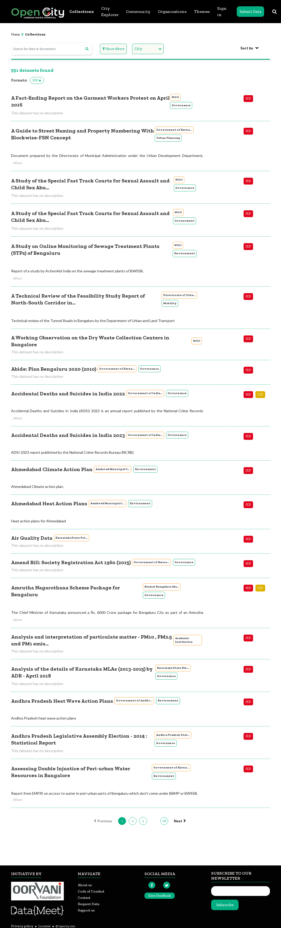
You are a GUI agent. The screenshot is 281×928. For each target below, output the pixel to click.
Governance (181, 105)
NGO (175, 97)
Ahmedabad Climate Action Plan (52, 469)
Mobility (170, 303)
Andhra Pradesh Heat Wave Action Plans (62, 701)
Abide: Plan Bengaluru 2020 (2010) (53, 369)
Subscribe (225, 905)
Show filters (113, 49)
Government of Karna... (174, 129)
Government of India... (145, 393)
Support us (86, 910)
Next (180, 821)
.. (153, 821)
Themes (202, 11)
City (138, 49)
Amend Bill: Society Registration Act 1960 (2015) (71, 562)
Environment (184, 253)
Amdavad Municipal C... (112, 469)
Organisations (172, 11)
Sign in (222, 11)
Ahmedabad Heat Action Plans (49, 503)
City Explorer (110, 11)
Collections (81, 11)
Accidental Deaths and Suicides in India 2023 (68, 435)
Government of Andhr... (134, 700)
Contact (84, 898)
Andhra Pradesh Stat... (173, 735)
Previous (102, 821)
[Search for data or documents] (51, 49)
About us (85, 885)
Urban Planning (168, 138)
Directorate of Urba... (179, 295)
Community (138, 11)
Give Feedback (159, 896)
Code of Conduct (91, 891)
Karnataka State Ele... (173, 668)
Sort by (246, 48)
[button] (16, 163)
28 (164, 821)
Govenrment (185, 220)
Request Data (88, 904)
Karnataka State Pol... (71, 537)
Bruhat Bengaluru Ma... (161, 586)
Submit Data (250, 11)
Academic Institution (184, 640)
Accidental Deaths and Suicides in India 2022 (68, 393)
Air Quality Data (31, 538)
